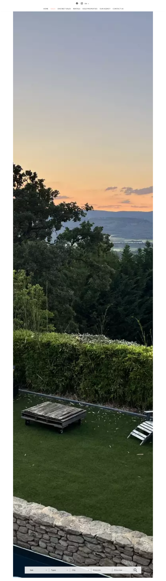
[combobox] (38, 570)
